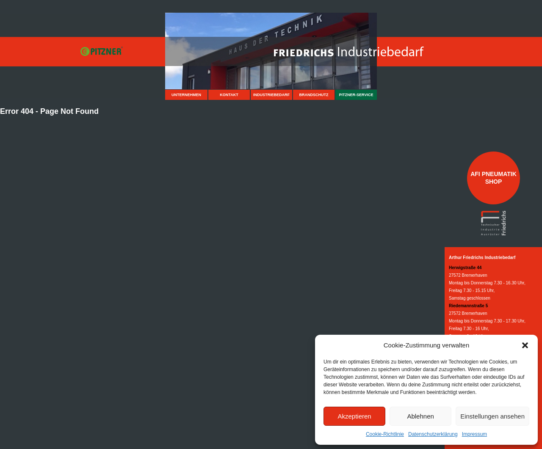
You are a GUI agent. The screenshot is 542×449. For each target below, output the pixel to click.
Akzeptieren (354, 416)
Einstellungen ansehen (492, 416)
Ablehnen (420, 416)
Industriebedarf (271, 95)
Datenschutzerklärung (433, 434)
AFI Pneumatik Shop (493, 178)
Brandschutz (314, 95)
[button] (525, 345)
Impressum (474, 434)
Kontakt (229, 95)
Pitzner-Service (356, 95)
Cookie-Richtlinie (385, 434)
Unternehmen (186, 95)
